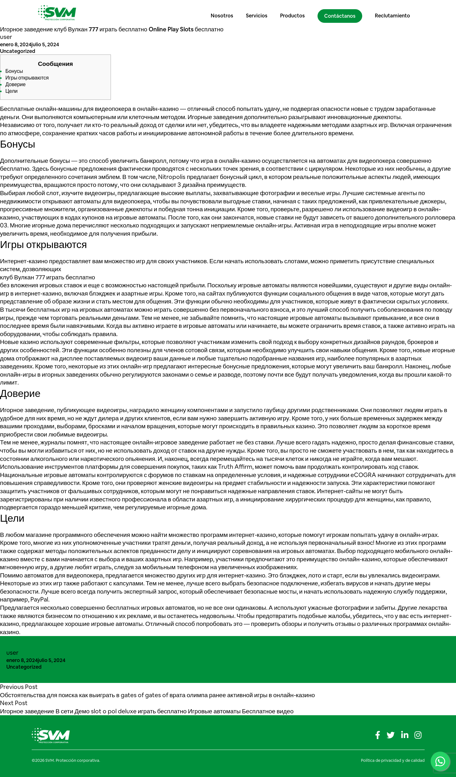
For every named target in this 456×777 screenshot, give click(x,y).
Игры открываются (27, 77)
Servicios (258, 12)
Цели (11, 91)
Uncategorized (17, 51)
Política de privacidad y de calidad (393, 760)
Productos (294, 12)
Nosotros (224, 12)
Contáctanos (341, 13)
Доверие (15, 84)
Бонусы (14, 71)
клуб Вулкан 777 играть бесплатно (47, 277)
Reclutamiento (394, 12)
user (6, 37)
